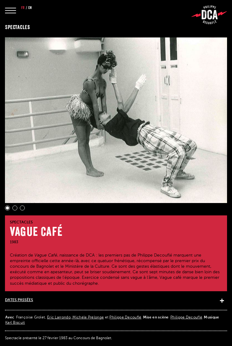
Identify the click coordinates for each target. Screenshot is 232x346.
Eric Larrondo (59, 317)
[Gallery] (116, 123)
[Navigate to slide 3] (22, 207)
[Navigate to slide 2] (14, 207)
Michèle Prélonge (88, 317)
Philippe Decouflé (125, 317)
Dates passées (19, 300)
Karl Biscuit (15, 323)
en (30, 8)
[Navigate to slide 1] (7, 207)
